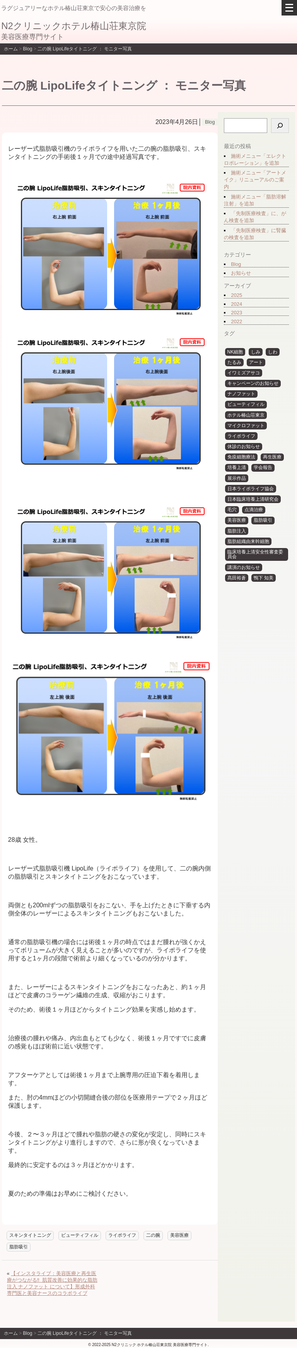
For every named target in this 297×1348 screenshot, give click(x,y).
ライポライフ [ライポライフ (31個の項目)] (241, 436)
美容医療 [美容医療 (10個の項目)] (236, 520)
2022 (236, 321)
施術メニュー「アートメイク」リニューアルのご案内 (255, 180)
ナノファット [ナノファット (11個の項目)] (241, 393)
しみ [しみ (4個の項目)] (255, 352)
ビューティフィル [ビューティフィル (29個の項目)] (246, 404)
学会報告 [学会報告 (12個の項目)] (263, 467)
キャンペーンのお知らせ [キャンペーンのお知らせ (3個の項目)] (252, 383)
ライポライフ (122, 1235)
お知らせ (241, 273)
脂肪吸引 (18, 1247)
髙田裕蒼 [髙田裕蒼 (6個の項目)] (236, 578)
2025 (236, 295)
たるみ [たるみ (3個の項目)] (234, 362)
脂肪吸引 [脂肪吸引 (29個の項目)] (263, 520)
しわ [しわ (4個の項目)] (272, 352)
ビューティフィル (79, 1235)
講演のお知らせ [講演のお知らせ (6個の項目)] (243, 567)
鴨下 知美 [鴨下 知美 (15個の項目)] (263, 578)
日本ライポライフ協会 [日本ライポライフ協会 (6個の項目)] (250, 488)
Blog (236, 264)
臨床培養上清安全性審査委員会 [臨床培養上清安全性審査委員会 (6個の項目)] (255, 554)
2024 (236, 304)
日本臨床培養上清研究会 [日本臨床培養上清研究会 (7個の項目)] (252, 499)
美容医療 (179, 1235)
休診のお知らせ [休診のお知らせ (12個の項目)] (243, 446)
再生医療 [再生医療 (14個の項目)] (272, 457)
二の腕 (153, 1235)
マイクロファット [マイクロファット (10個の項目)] (246, 425)
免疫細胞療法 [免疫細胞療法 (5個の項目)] (241, 457)
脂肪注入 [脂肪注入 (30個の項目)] (236, 531)
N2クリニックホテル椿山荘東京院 (73, 26)
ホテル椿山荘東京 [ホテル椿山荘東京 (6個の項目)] (246, 415)
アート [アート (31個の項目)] (256, 362)
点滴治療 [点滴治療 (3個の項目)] (253, 509)
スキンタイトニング (30, 1235)
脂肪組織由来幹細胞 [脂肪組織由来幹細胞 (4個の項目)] (248, 541)
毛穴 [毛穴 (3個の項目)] (232, 509)
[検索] (280, 125)
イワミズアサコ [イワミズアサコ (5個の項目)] (243, 373)
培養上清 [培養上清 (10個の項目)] (236, 467)
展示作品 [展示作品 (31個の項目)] (236, 478)
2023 (236, 312)
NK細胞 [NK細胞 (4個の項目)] (235, 352)
